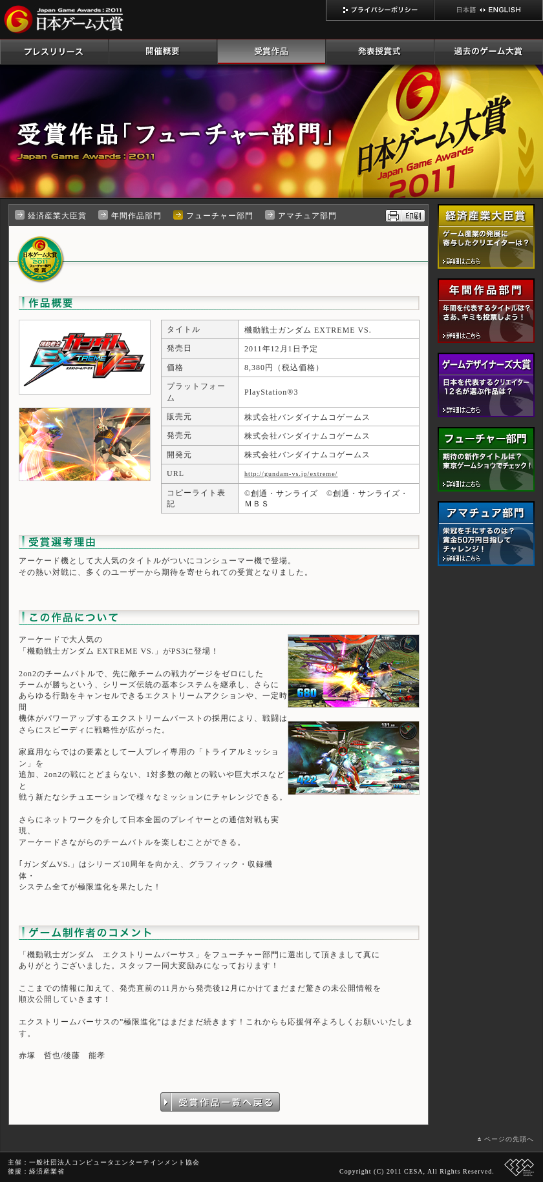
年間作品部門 (136, 215)
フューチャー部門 (219, 215)
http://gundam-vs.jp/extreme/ (290, 473)
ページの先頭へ (509, 1139)
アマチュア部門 (307, 215)
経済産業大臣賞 (57, 215)
